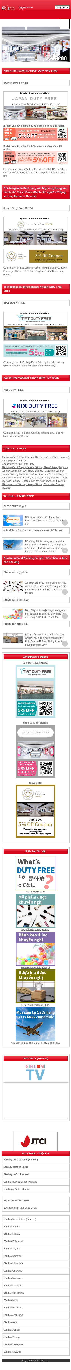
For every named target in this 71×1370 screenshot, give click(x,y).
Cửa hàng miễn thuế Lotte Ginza (18, 464)
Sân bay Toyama (12, 1248)
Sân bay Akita (58, 481)
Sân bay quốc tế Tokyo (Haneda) (18, 457)
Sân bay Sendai (10, 470)
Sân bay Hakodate (21, 481)
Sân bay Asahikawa (41, 481)
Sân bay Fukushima (45, 470)
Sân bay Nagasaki (32, 477)
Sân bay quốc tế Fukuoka (14, 460)
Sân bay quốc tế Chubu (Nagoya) (52, 457)
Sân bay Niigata (26, 470)
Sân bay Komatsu (19, 474)
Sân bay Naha (11, 1300)
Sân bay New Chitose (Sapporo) (51, 467)
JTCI (32, 1361)
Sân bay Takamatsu (45, 484)
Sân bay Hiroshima (38, 474)
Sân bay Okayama (57, 474)
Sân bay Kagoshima (52, 477)
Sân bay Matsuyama (12, 477)
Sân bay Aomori (10, 484)
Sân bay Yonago (26, 484)
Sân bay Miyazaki (12, 1352)
